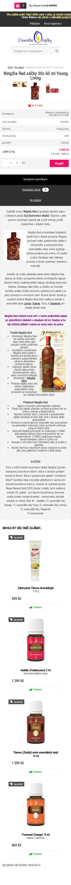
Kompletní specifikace (35, 179)
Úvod (10, 67)
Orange (36, 303)
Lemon (27, 303)
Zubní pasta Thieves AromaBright (36, 588)
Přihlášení (35, 23)
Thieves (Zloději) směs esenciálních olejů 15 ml (35, 754)
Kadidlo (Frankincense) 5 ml (36, 670)
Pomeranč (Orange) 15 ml (36, 834)
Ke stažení (35, 200)
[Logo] (35, 38)
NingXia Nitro (28, 379)
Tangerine (55, 303)
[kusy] (11, 163)
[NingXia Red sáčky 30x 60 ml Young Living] (20, 83)
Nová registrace (52, 23)
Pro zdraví (19, 67)
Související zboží (35, 189)
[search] (57, 51)
